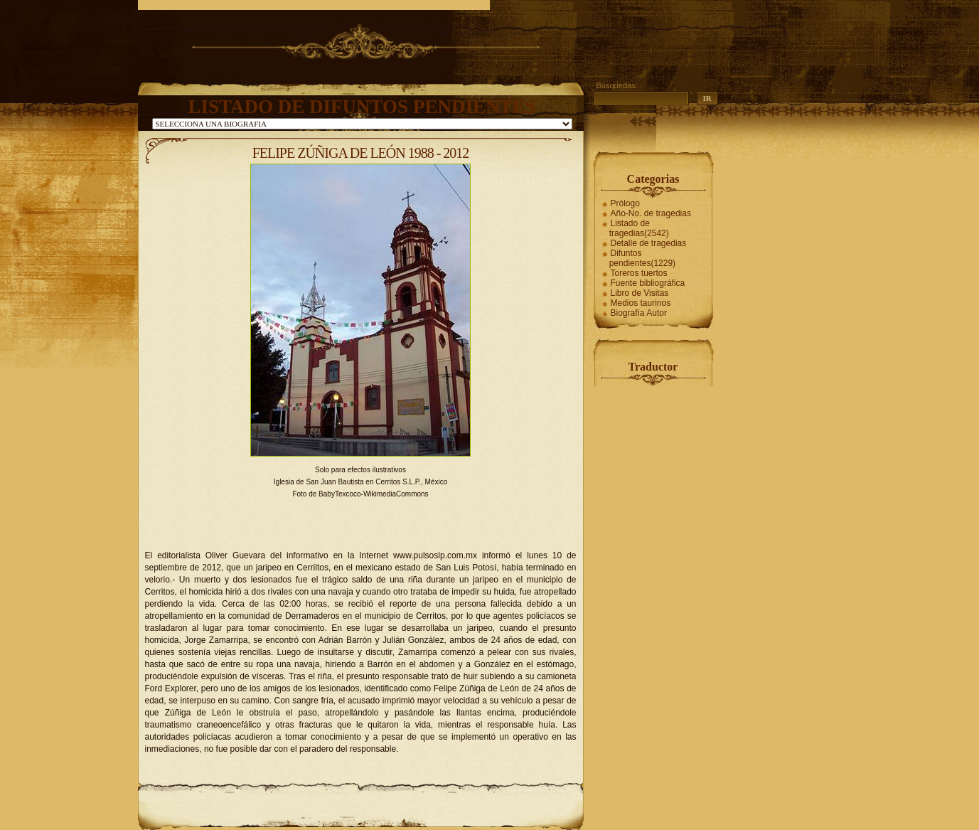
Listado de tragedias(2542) (639, 228)
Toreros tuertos (639, 273)
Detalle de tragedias (649, 243)
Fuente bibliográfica (648, 283)
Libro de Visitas (640, 293)
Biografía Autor (639, 313)
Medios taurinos (641, 303)
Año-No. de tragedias (651, 213)
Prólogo (625, 203)
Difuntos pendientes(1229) (642, 258)
